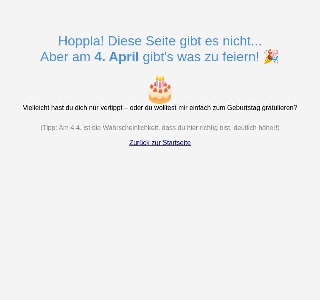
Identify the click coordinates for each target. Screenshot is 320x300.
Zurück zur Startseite (160, 142)
